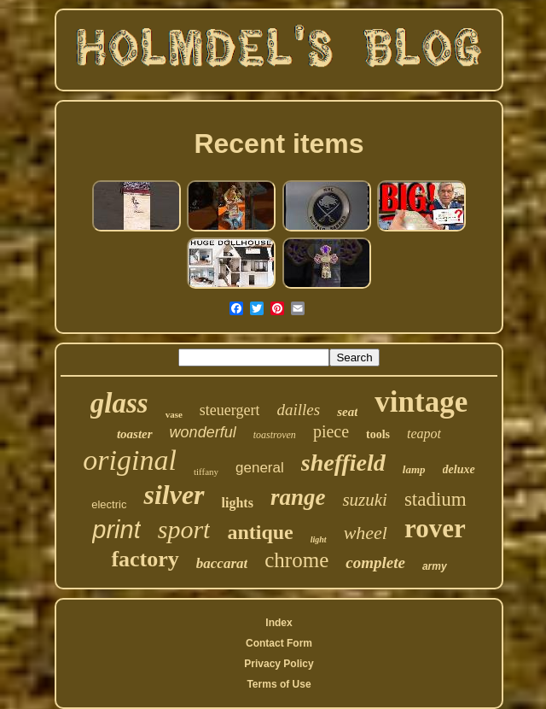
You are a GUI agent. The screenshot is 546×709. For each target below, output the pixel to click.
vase (174, 414)
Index (278, 623)
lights (237, 502)
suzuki (364, 499)
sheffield (343, 462)
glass (119, 403)
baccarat (221, 563)
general (259, 468)
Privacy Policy (278, 664)
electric (108, 504)
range (298, 497)
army (434, 566)
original (130, 460)
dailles (298, 410)
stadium (435, 499)
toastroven (274, 435)
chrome (296, 559)
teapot (424, 433)
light (319, 539)
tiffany (206, 471)
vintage (421, 402)
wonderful (203, 432)
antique (260, 532)
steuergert (230, 410)
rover (435, 528)
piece (331, 431)
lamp (414, 469)
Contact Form (279, 643)
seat (347, 412)
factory (144, 559)
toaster (135, 434)
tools (378, 434)
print (116, 529)
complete (375, 562)
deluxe (459, 469)
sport (184, 529)
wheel (365, 532)
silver (173, 494)
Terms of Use (279, 684)
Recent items (278, 143)
